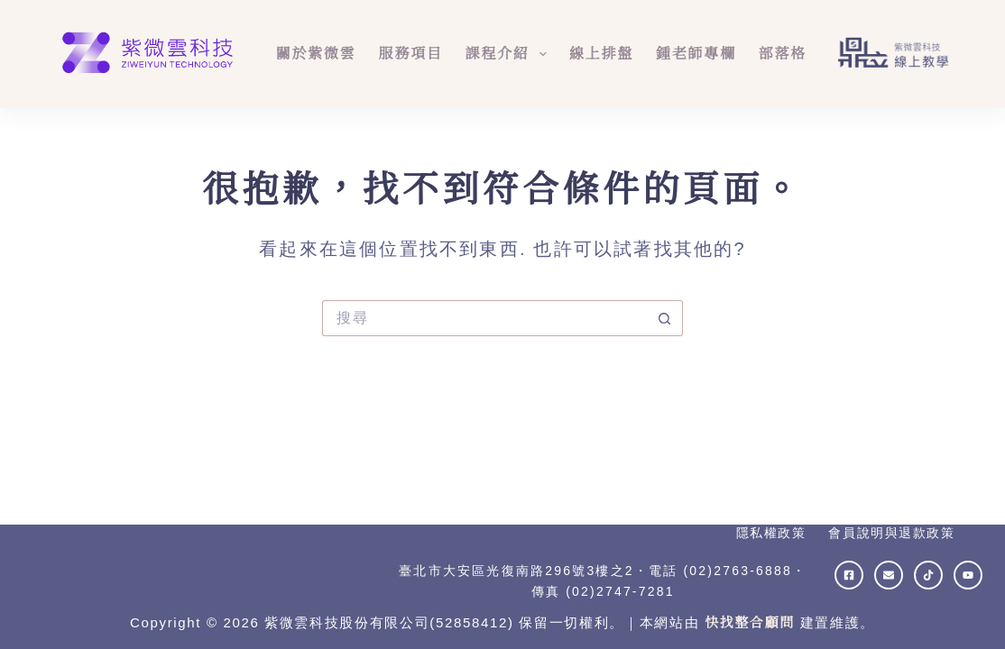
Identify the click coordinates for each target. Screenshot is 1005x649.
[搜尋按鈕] (665, 318)
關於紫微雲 (316, 53)
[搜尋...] (484, 318)
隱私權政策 (771, 533)
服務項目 (411, 53)
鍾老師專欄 (696, 53)
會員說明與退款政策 (891, 533)
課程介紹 (510, 54)
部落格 (783, 53)
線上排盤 (601, 53)
